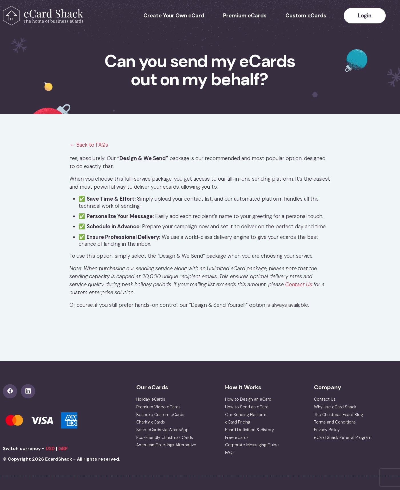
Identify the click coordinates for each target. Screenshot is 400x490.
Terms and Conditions (335, 422)
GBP (63, 448)
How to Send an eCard (247, 407)
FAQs (230, 452)
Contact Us (298, 284)
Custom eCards (305, 15)
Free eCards (237, 437)
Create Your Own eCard (173, 15)
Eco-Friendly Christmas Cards (164, 437)
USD (50, 448)
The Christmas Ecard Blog (338, 414)
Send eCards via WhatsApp (162, 429)
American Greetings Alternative (166, 444)
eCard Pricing (237, 422)
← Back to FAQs (88, 145)
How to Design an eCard (248, 399)
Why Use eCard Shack (335, 407)
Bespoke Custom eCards (160, 414)
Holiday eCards (150, 399)
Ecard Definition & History (249, 429)
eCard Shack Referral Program (342, 437)
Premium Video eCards (158, 407)
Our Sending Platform (245, 414)
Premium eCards (245, 15)
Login (364, 15)
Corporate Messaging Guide (252, 444)
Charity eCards (150, 422)
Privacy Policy (327, 429)
